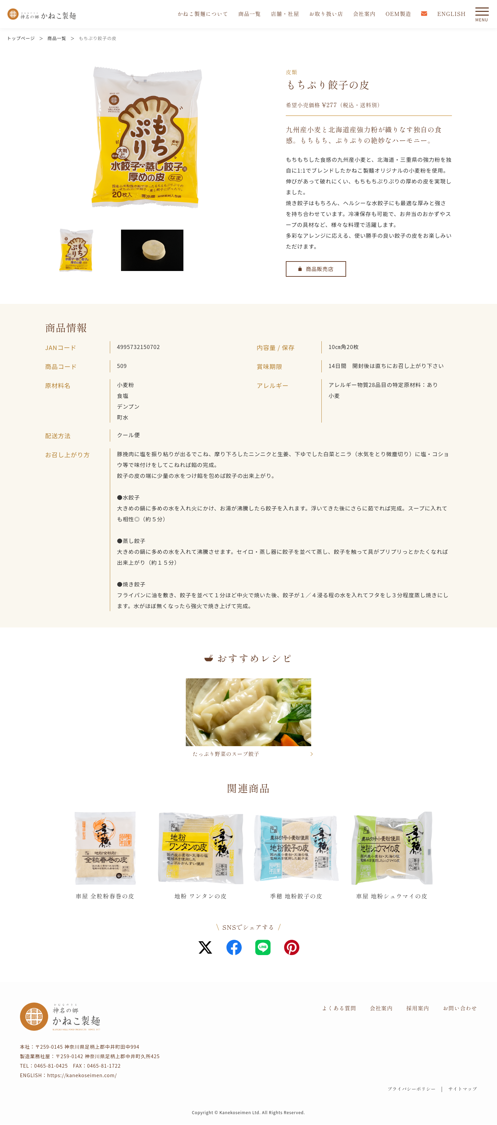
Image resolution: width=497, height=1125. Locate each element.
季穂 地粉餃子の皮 (296, 896)
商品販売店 (316, 269)
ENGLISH (451, 14)
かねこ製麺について (200, 14)
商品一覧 (247, 14)
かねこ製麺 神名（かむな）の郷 (41, 14)
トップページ (21, 38)
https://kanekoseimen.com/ (82, 1075)
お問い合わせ (460, 1008)
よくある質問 (339, 1008)
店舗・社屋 (283, 14)
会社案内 (363, 14)
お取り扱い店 (325, 14)
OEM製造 (398, 14)
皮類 (291, 72)
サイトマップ (462, 1089)
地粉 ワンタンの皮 (201, 896)
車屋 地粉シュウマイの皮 (392, 896)
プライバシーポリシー (409, 1089)
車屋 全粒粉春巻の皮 (105, 896)
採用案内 (417, 1008)
